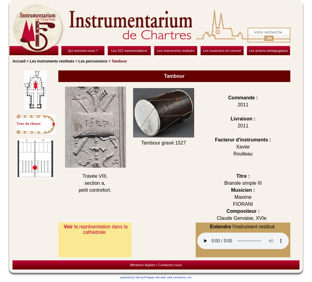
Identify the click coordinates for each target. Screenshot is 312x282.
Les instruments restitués (52, 61)
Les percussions (92, 61)
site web (160, 277)
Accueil (19, 61)
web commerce (176, 277)
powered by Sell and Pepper (137, 277)
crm (189, 277)
